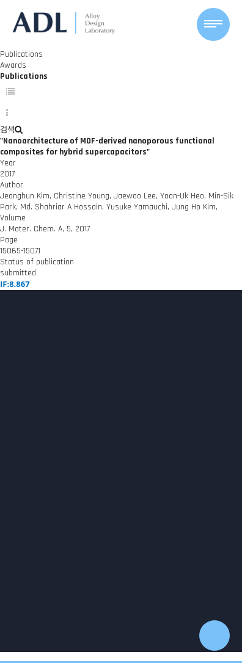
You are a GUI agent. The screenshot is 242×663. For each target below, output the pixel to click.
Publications (21, 54)
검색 (11, 130)
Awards (13, 65)
